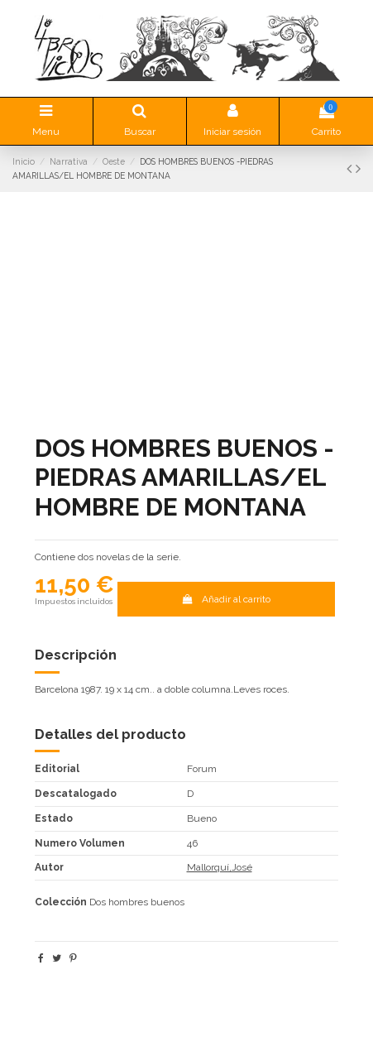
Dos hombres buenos (136, 902)
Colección (61, 902)
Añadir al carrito (226, 599)
